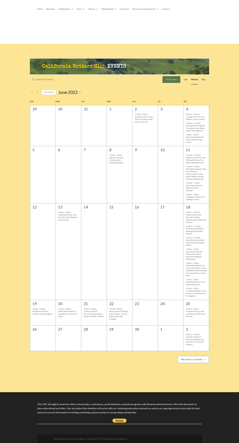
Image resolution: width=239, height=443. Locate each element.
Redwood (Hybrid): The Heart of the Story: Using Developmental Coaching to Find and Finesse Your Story (196, 270)
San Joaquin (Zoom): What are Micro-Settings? (194, 188)
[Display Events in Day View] (203, 79)
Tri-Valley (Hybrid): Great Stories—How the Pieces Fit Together (196, 293)
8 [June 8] (110, 150)
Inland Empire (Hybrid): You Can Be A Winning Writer (195, 242)
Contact (166, 9)
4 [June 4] (187, 109)
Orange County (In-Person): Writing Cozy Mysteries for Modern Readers (195, 341)
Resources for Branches (143, 9)
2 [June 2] (136, 109)
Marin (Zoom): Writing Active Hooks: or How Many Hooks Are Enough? (118, 315)
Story (79, 9)
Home (40, 9)
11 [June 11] (188, 150)
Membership (108, 9)
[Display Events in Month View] (194, 79)
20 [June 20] (60, 303)
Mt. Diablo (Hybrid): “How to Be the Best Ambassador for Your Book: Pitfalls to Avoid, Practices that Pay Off (196, 174)
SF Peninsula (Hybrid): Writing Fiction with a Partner (195, 231)
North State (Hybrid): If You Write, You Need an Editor (67, 313)
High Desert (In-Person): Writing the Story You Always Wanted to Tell (196, 160)
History (91, 9)
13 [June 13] (60, 207)
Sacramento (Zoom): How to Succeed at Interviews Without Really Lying (194, 255)
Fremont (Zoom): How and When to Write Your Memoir (195, 313)
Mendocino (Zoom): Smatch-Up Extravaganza (42, 312)
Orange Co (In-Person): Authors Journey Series (195, 118)
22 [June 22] (111, 303)
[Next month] (37, 92)
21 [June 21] (86, 303)
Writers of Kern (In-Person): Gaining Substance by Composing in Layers (196, 219)
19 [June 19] (34, 303)
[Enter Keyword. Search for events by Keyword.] (96, 79)
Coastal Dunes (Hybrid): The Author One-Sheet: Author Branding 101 (195, 128)
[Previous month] (32, 92)
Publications (64, 9)
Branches (50, 9)
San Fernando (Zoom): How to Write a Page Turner (195, 139)
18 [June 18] (188, 207)
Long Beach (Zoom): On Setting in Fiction (195, 198)
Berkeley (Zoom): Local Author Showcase (195, 283)
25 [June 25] (188, 303)
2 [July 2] (187, 329)
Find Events (171, 79)
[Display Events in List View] (185, 79)
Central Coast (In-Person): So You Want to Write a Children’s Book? (94, 313)
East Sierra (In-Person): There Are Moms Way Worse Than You (144, 119)
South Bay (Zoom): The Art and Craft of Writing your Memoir (67, 217)
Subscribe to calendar (192, 359)
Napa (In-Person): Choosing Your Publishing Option (116, 160)
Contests (124, 9)
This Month (49, 92)
